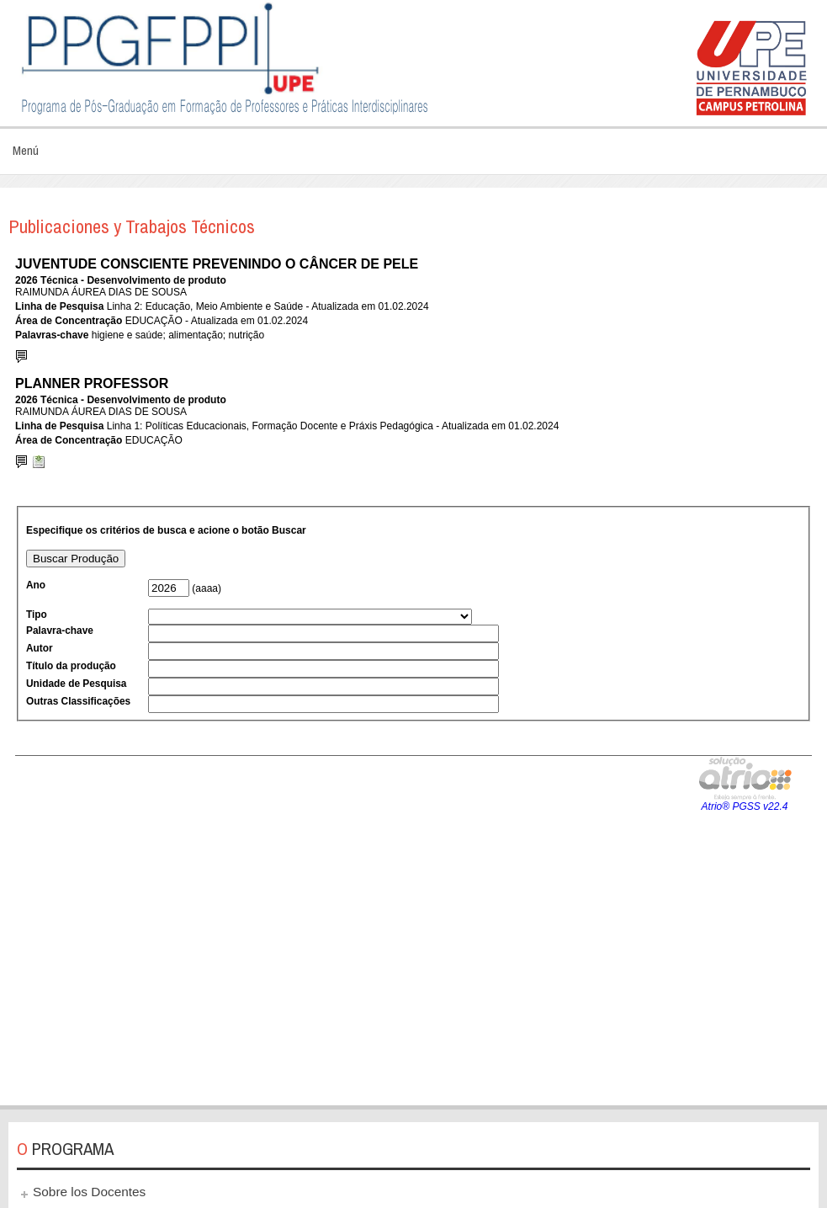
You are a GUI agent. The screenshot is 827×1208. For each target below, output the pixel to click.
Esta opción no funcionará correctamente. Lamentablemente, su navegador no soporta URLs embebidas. (413, 671)
